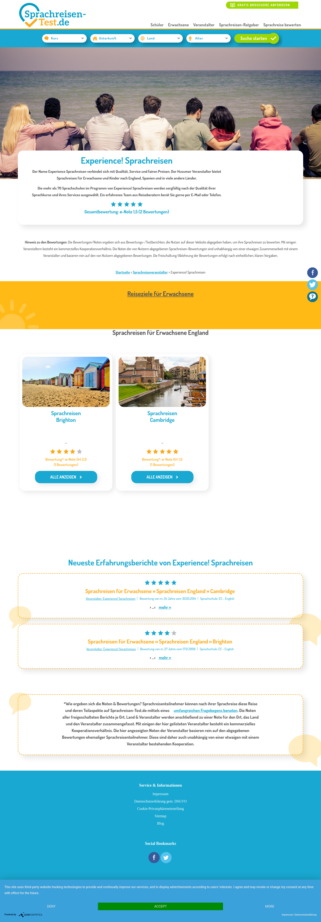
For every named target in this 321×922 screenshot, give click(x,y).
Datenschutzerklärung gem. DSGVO (160, 801)
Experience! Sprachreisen (119, 598)
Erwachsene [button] (178, 24)
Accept (160, 906)
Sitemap (160, 816)
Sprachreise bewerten (282, 24)
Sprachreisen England (181, 590)
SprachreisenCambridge (162, 416)
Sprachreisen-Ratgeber (239, 24)
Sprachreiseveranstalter (150, 272)
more (269, 906)
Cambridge (222, 590)
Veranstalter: (94, 598)
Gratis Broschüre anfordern (263, 5)
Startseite (123, 272)
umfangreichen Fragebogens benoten (205, 710)
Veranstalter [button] (204, 24)
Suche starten (259, 38)
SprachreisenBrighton (66, 416)
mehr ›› (165, 607)
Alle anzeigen (63, 476)
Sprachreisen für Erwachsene (118, 590)
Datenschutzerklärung (306, 915)
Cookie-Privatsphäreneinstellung (160, 809)
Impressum (160, 794)
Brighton (222, 641)
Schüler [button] (157, 24)
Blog (160, 823)
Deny (51, 906)
